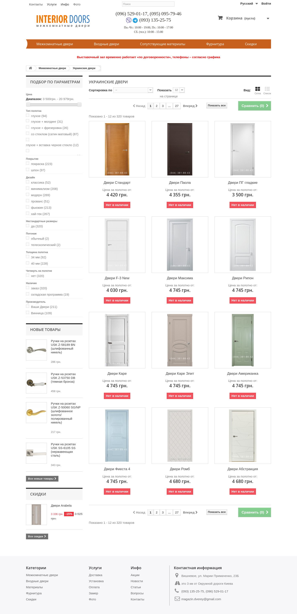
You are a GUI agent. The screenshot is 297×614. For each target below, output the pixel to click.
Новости (137, 581)
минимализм (44, 189)
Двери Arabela (61, 505)
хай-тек (40, 214)
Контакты (36, 4)
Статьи (136, 587)
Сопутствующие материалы (162, 44)
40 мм (39, 263)
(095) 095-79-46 (165, 13)
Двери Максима (180, 278)
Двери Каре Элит (180, 374)
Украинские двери (84, 68)
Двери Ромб (180, 469)
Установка (96, 581)
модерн (40, 195)
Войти (266, 3)
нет (37, 276)
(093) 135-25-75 (155, 20)
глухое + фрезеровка (49, 128)
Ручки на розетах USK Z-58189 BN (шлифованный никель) (63, 346)
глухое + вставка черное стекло (52, 145)
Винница (41, 313)
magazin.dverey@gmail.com (201, 599)
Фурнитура (215, 44)
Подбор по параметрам (55, 81)
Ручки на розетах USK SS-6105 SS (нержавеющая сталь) (63, 449)
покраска (41, 164)
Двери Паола (180, 183)
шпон (38, 170)
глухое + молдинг (47, 121)
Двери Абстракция (242, 469)
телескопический (45, 245)
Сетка (257, 90)
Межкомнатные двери (54, 44)
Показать (164, 90)
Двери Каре (117, 374)
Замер (93, 593)
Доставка (95, 575)
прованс (40, 201)
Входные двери (106, 44)
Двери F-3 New (117, 278)
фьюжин (41, 207)
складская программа (50, 294)
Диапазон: (34, 99)
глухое (39, 116)
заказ (39, 288)
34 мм (38, 257)
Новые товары (45, 329)
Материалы (34, 587)
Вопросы (137, 593)
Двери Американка (242, 374)
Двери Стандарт (117, 183)
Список (267, 90)
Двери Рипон (242, 278)
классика (40, 182)
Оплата (94, 587)
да (37, 226)
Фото (76, 4)
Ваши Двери (44, 307)
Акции (135, 575)
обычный (40, 238)
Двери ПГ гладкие (242, 183)
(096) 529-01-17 (131, 13)
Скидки (251, 44)
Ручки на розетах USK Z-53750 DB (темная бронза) (63, 377)
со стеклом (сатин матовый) (54, 134)
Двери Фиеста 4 (117, 469)
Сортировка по (100, 90)
